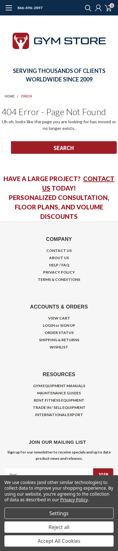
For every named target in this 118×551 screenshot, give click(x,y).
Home (9, 96)
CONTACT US (59, 250)
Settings (59, 513)
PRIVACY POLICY (59, 272)
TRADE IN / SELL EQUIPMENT (59, 407)
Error (26, 96)
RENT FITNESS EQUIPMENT (59, 400)
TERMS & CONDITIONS (59, 279)
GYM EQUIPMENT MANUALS (59, 385)
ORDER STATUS (59, 332)
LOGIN (49, 325)
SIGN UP (67, 325)
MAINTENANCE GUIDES (59, 393)
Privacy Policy (73, 500)
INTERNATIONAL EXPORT (59, 414)
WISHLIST (59, 347)
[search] (86, 8)
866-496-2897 (29, 7)
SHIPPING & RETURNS (59, 339)
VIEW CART (59, 318)
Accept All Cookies (59, 540)
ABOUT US (59, 257)
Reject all (59, 527)
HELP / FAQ (59, 265)
